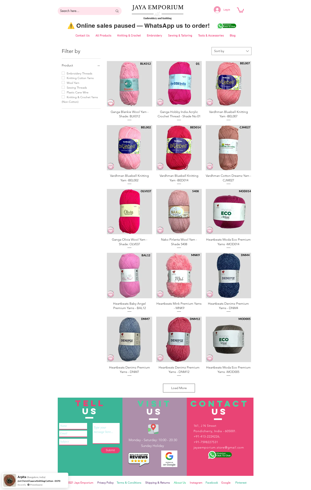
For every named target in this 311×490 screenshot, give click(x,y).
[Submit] (110, 450)
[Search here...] (83, 11)
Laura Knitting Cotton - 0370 (45, 480)
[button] (240, 10)
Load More (179, 388)
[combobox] (231, 51)
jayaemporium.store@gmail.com (219, 447)
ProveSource (36, 484)
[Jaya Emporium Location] (153, 428)
